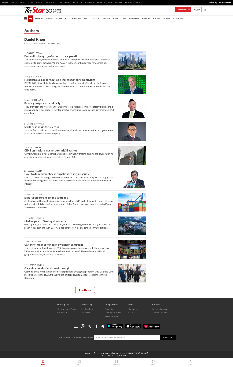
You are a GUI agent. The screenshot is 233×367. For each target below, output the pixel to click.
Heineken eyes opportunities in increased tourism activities (59, 79)
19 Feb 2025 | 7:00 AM (33, 194)
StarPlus (39, 18)
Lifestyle (106, 18)
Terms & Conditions (160, 312)
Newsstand (62, 312)
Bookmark (116, 362)
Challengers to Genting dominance (45, 221)
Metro (95, 18)
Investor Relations (112, 316)
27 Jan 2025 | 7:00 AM (33, 265)
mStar (30, 2)
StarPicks (178, 18)
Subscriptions (183, 9)
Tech (123, 18)
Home (43, 362)
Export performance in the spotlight (46, 197)
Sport (86, 18)
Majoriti (39, 2)
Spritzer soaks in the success (41, 127)
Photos (166, 18)
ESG (67, 18)
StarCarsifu (77, 2)
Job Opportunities (113, 312)
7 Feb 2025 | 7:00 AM (32, 241)
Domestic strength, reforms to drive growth (51, 56)
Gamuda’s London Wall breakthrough (47, 268)
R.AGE (22, 2)
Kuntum (118, 2)
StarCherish (64, 2)
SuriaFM (128, 2)
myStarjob (101, 2)
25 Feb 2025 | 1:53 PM (33, 171)
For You (79, 362)
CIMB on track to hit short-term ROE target (50, 150)
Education (134, 18)
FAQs (130, 312)
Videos (156, 18)
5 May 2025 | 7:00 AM (33, 124)
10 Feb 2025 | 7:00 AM (33, 218)
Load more (85, 290)
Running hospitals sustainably (42, 103)
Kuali (110, 2)
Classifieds (85, 312)
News (49, 18)
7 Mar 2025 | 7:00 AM (32, 147)
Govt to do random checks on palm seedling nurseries (56, 174)
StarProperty (50, 2)
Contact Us (133, 309)
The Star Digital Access (67, 309)
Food (115, 18)
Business (76, 18)
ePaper (5, 2)
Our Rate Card (87, 309)
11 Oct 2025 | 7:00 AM (33, 53)
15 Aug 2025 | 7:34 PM (33, 77)
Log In (197, 9)
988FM (137, 2)
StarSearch (89, 2)
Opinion (146, 18)
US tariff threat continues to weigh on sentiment (53, 244)
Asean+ (58, 18)
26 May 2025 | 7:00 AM (33, 100)
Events (14, 2)
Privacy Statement (160, 309)
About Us (109, 309)
